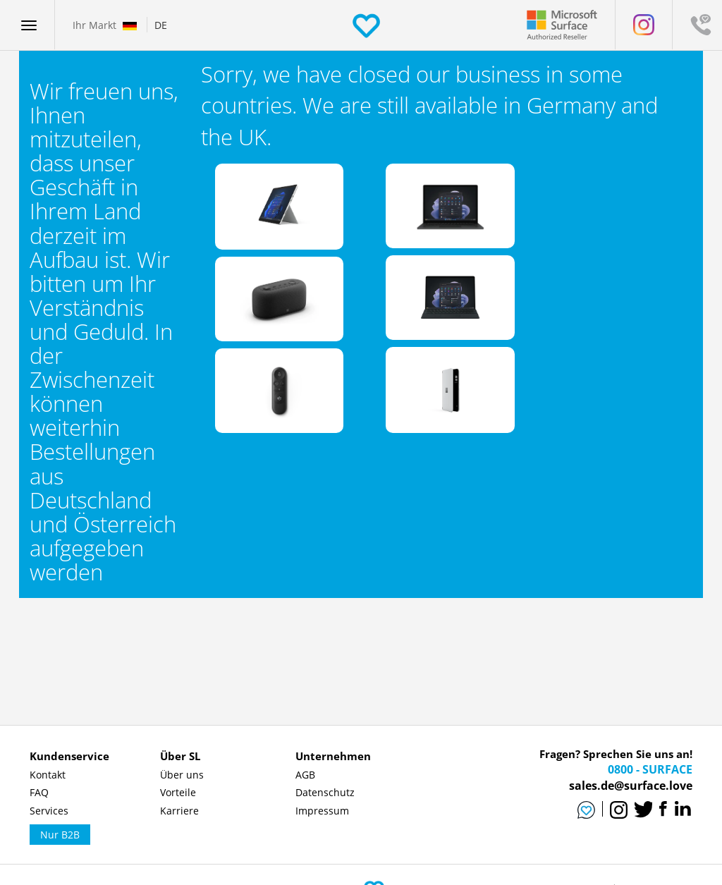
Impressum (322, 810)
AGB (305, 774)
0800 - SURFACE (650, 769)
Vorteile (178, 792)
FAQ (39, 792)
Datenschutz (325, 792)
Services (49, 810)
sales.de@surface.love (630, 785)
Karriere (179, 810)
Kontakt (48, 774)
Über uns (182, 774)
